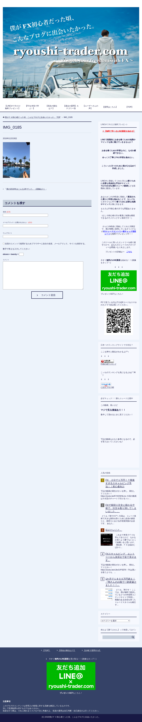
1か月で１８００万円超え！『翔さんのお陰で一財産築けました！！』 (120, 581)
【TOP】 (129, 107)
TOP (32, 117)
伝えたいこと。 (113, 530)
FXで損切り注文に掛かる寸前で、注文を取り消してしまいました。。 (120, 508)
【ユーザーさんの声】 (90, 107)
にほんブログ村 (107, 387)
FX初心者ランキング (108, 364)
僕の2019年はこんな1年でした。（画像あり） (26, 189)
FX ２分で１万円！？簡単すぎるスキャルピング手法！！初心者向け (120, 483)
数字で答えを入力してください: (16, 249)
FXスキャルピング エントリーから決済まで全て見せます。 (120, 557)
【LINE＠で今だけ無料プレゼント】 (12, 107)
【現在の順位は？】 (51, 107)
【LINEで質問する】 (92, 650)
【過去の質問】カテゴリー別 (71, 107)
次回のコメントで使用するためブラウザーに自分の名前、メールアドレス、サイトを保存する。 (45, 244)
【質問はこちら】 (110, 107)
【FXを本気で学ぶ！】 (32, 107)
